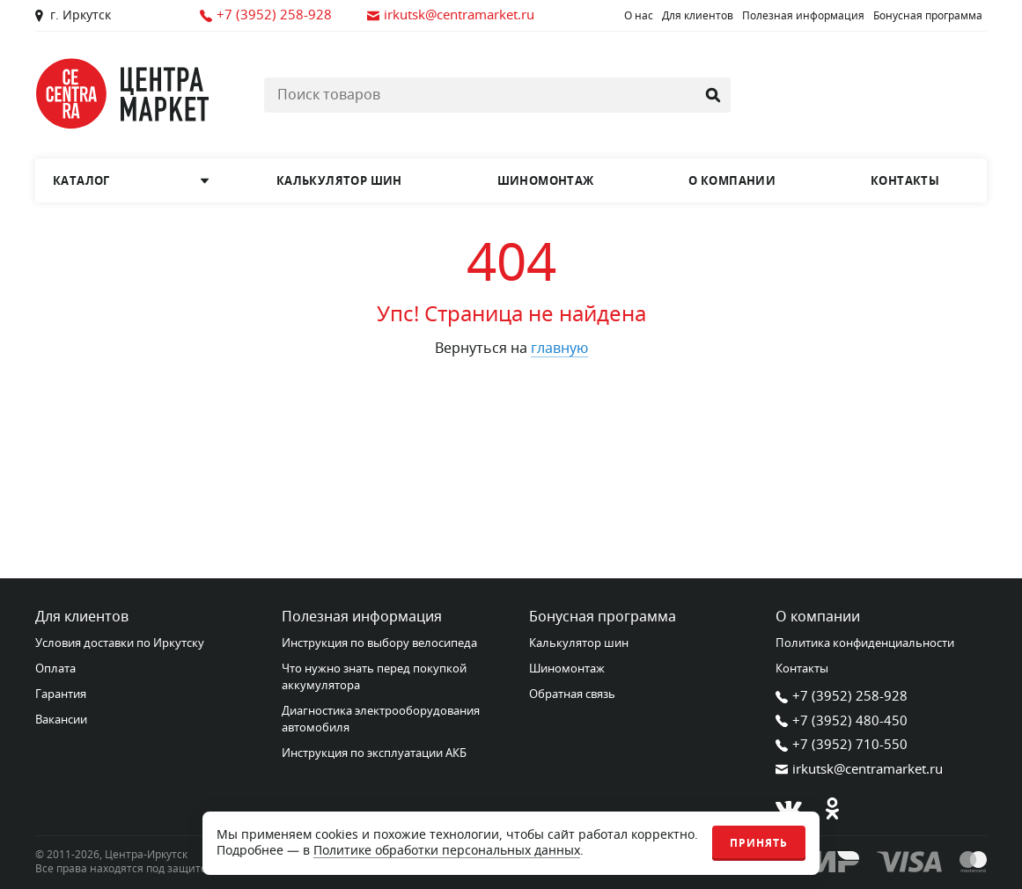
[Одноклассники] (833, 809)
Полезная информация (803, 16)
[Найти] (713, 95)
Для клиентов (697, 16)
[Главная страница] (123, 93)
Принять (759, 843)
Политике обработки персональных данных (446, 850)
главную (559, 348)
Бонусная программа (927, 16)
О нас (638, 16)
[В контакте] (789, 809)
